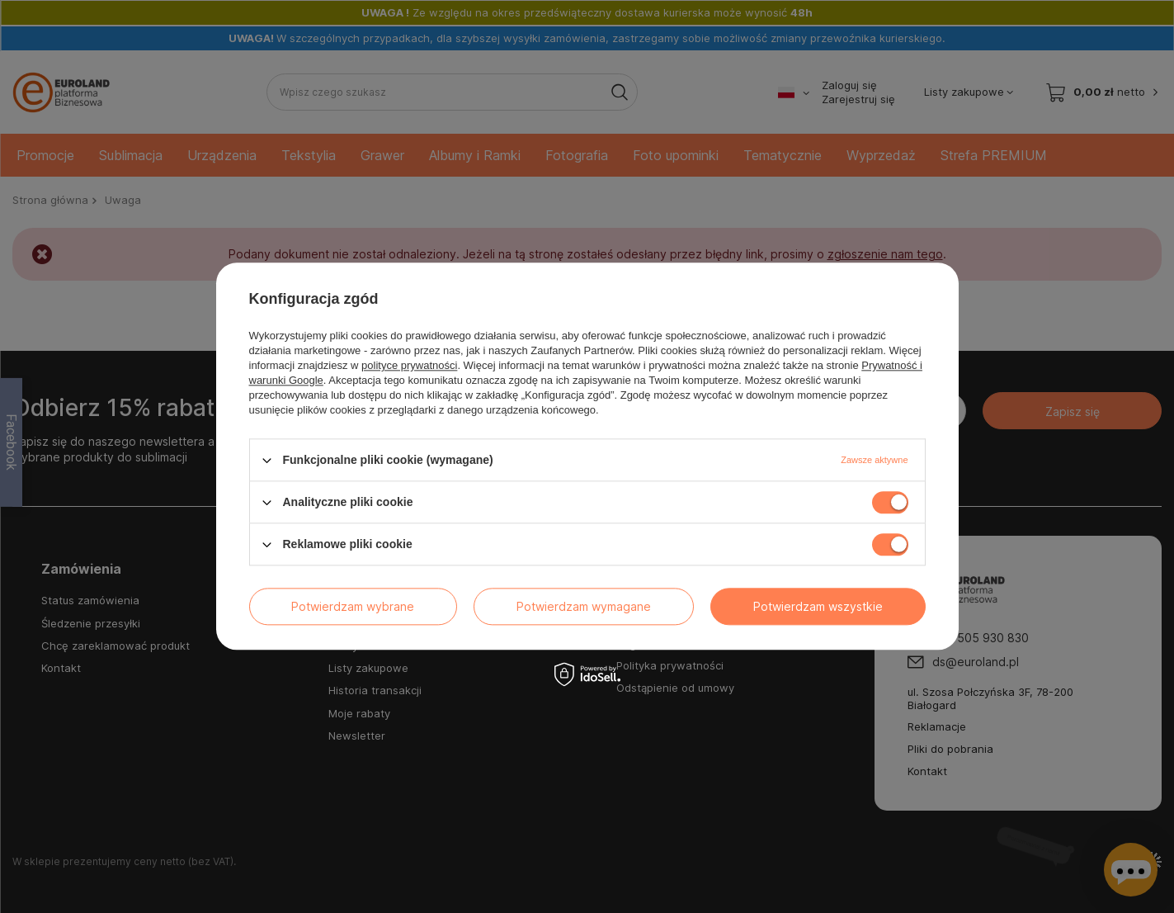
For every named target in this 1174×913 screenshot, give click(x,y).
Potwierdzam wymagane (583, 606)
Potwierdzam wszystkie (818, 606)
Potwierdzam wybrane (352, 606)
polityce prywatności (409, 365)
